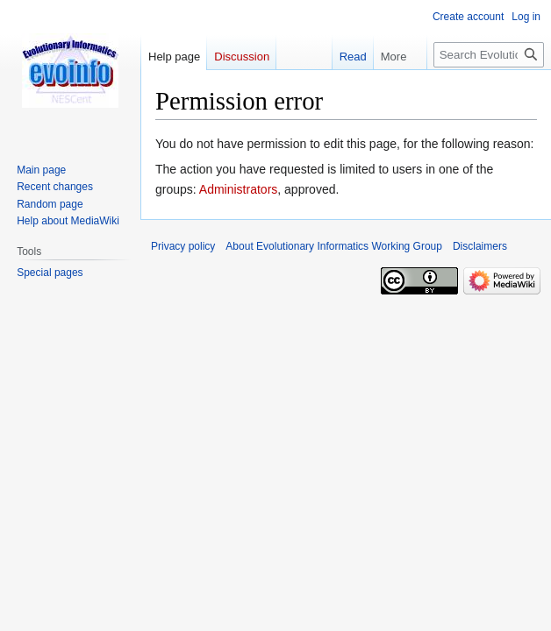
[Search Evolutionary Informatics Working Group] (488, 54)
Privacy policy (183, 246)
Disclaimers (480, 246)
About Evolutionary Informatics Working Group (333, 246)
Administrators (238, 189)
